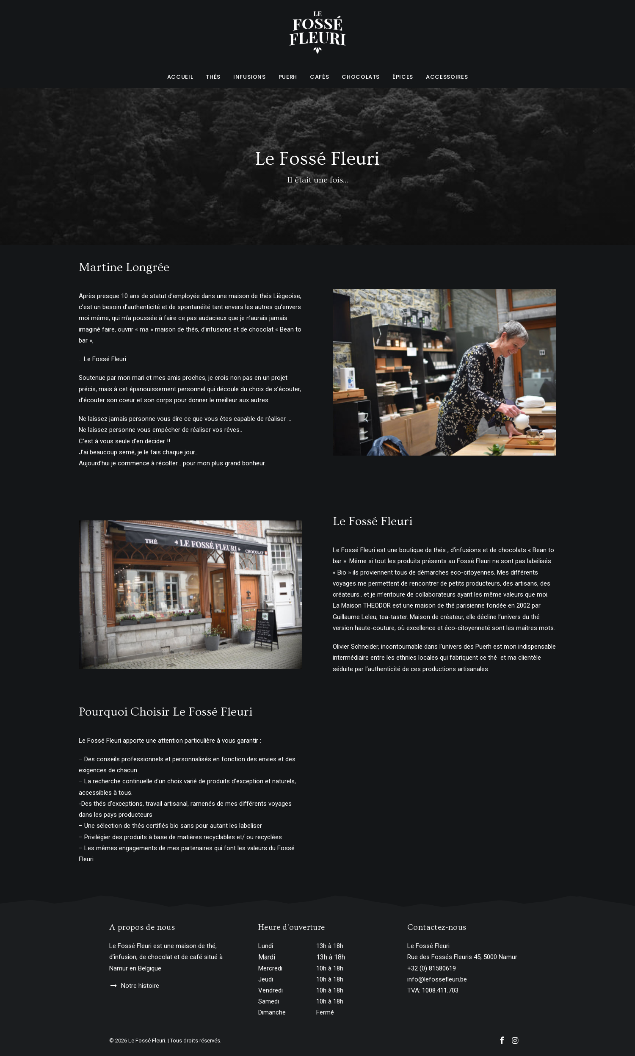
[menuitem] (183, 76)
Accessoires (447, 77)
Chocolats (361, 77)
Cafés (319, 77)
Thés (213, 77)
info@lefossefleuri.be (437, 979)
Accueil (180, 77)
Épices (402, 77)
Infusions (249, 77)
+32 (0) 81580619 (431, 968)
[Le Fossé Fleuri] (317, 32)
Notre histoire (140, 986)
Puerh (288, 77)
